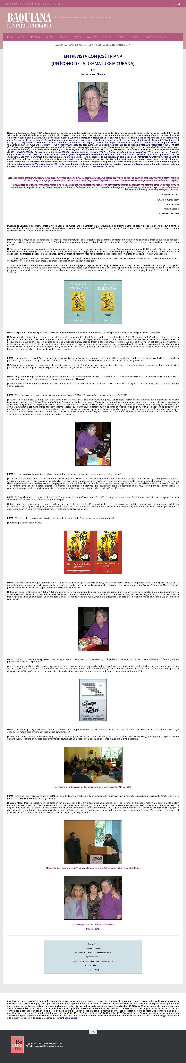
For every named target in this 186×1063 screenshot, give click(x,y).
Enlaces (134, 37)
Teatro (120, 37)
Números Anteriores (155, 37)
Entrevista (92, 37)
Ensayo (77, 37)
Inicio (10, 37)
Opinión (107, 37)
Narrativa (35, 37)
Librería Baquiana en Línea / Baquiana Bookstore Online (34, 3)
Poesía (20, 37)
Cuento (49, 37)
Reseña (63, 37)
